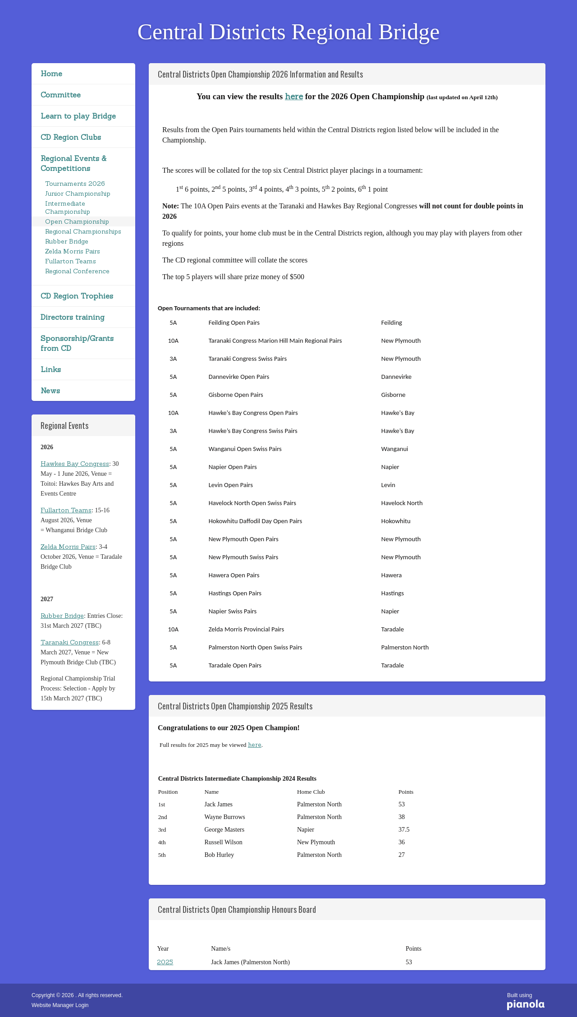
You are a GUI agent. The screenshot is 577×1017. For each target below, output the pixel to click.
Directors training (73, 317)
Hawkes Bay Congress (75, 464)
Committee (61, 94)
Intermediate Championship (67, 207)
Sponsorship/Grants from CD (77, 343)
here (294, 96)
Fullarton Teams (70, 261)
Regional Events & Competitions (73, 163)
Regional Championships (83, 231)
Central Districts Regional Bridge (288, 31)
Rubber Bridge (66, 241)
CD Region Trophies (77, 295)
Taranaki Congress (70, 642)
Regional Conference (77, 271)
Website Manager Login (60, 1005)
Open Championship (77, 221)
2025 (165, 962)
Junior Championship (77, 193)
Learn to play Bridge (78, 115)
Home (51, 73)
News (50, 390)
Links (51, 369)
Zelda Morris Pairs (72, 251)
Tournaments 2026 (75, 183)
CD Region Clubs (71, 137)
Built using (526, 1002)
